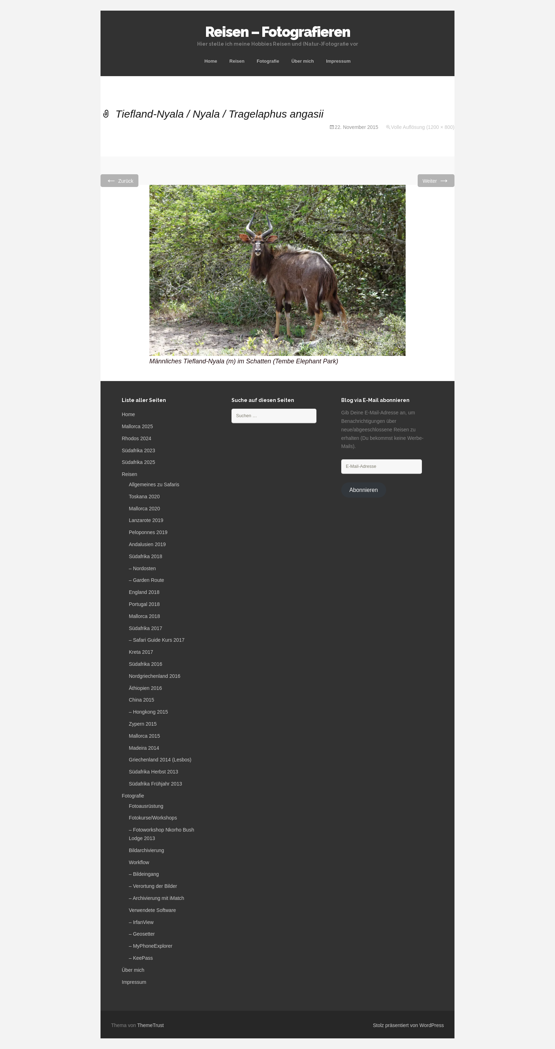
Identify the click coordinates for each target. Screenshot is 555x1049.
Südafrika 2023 (138, 450)
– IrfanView (141, 922)
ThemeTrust (150, 1025)
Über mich (302, 61)
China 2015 (141, 700)
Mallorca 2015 (144, 736)
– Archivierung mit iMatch (156, 898)
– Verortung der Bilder (153, 886)
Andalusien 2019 (147, 544)
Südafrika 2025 (138, 462)
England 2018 (144, 592)
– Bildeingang (144, 874)
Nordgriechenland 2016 (155, 676)
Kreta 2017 (141, 652)
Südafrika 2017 (145, 628)
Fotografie (268, 61)
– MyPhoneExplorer (150, 946)
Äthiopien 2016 (145, 688)
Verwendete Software (152, 910)
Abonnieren (363, 490)
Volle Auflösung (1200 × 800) (422, 127)
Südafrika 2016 (145, 664)
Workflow (139, 862)
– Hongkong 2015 (148, 712)
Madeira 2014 (144, 748)
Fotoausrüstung (146, 806)
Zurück (119, 180)
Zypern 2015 (143, 724)
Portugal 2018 (144, 604)
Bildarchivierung (146, 850)
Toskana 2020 (144, 496)
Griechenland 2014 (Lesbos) (160, 759)
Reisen (237, 61)
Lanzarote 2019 (146, 520)
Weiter (436, 180)
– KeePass (141, 958)
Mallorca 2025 (137, 426)
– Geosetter (142, 934)
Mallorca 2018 (144, 616)
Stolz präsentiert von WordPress (408, 1025)
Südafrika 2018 (145, 556)
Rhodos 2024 (136, 438)
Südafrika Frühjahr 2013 (155, 784)
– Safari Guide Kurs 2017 (156, 640)
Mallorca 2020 (144, 508)
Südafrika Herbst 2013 (153, 772)
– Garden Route (146, 580)
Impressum (338, 61)
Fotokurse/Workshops (153, 818)
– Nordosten (142, 568)
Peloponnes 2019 (148, 532)
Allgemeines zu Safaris (154, 484)
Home (210, 61)
